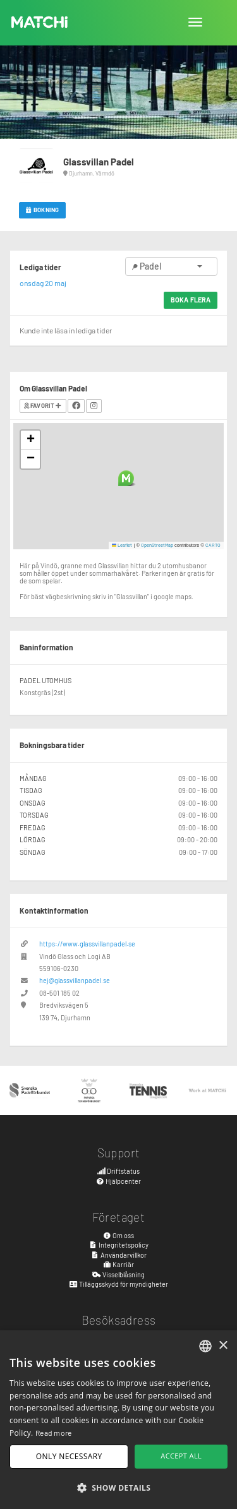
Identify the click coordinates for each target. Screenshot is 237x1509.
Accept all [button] (181, 1455)
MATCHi (39, 22)
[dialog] (118, 1419)
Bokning (42, 209)
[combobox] (205, 1346)
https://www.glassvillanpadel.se (87, 943)
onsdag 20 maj (43, 282)
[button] (126, 478)
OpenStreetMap (157, 545)
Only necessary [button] (69, 1456)
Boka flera (190, 299)
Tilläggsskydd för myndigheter (118, 1284)
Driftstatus (118, 1171)
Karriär (119, 1264)
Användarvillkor (118, 1255)
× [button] (223, 1346)
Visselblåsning (118, 1274)
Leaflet (122, 545)
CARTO (213, 545)
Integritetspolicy (118, 1245)
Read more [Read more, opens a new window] (53, 1432)
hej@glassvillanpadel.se (74, 980)
